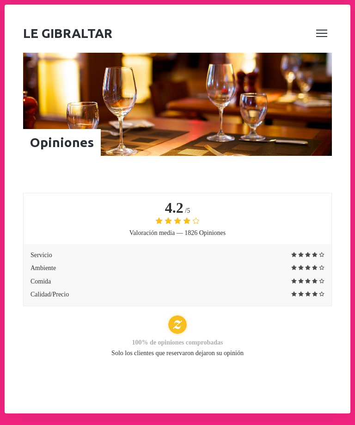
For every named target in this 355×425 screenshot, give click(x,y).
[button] (322, 33)
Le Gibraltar (67, 33)
